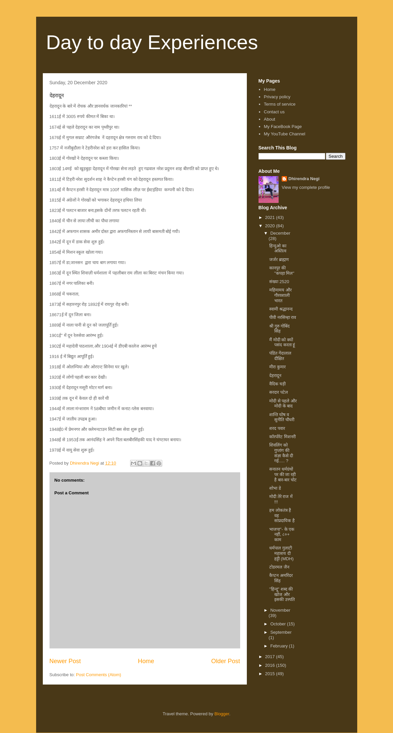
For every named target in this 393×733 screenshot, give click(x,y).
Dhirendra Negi (303, 178)
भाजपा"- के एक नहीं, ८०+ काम (281, 534)
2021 (270, 217)
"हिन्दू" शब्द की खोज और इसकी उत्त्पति (282, 594)
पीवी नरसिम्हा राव (282, 317)
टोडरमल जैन (279, 567)
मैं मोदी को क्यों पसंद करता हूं (282, 342)
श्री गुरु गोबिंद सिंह (279, 329)
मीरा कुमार (277, 366)
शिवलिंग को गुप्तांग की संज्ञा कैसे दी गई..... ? (281, 453)
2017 (270, 656)
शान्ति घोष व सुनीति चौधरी (281, 417)
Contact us (274, 111)
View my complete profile (306, 187)
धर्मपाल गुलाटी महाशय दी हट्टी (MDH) (281, 553)
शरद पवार (277, 428)
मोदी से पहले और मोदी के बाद (283, 403)
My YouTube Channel (284, 133)
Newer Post (65, 661)
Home (146, 661)
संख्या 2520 (279, 281)
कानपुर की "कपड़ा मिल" (281, 270)
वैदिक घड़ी (277, 383)
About (269, 119)
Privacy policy (277, 96)
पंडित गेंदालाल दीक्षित (280, 356)
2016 (270, 665)
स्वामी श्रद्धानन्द (281, 309)
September (281, 632)
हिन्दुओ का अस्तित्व (277, 248)
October (278, 623)
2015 (270, 673)
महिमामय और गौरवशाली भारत (280, 295)
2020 (270, 225)
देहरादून (275, 375)
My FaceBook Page (283, 126)
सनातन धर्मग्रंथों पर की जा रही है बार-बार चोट (283, 474)
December (280, 233)
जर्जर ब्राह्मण (279, 259)
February (279, 645)
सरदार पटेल (278, 392)
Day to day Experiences (152, 42)
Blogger (221, 713)
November (280, 610)
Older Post (225, 661)
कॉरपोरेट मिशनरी (282, 436)
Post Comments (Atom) (98, 674)
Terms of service (280, 104)
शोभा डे (275, 488)
